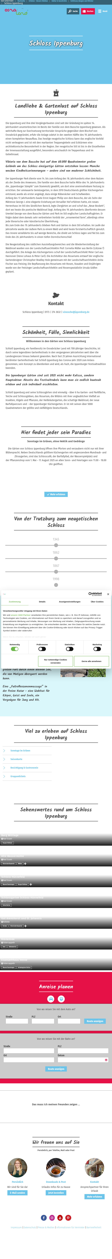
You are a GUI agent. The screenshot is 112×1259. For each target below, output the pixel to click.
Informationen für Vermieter (70, 1250)
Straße (9, 1039)
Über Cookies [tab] (97, 602)
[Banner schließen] (108, 594)
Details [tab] (42, 602)
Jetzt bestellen (56, 1215)
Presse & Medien (46, 1250)
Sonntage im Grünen (20, 773)
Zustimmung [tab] (15, 602)
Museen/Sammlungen (8, 907)
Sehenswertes (12, 969)
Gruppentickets (18, 799)
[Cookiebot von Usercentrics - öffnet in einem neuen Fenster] (90, 594)
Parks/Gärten (6, 928)
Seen (4, 969)
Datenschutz (30, 1250)
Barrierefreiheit (93, 1250)
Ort (59, 1039)
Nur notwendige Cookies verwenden (55, 661)
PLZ (33, 1039)
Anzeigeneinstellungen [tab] (69, 602)
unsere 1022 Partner (21, 615)
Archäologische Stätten (24, 990)
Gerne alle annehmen (91, 661)
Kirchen (5, 949)
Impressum (16, 1250)
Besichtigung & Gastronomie (24, 790)
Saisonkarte (16, 781)
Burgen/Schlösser (7, 865)
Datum (61, 1078)
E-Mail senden (17, 1215)
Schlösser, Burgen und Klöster (19, 3)
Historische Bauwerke (9, 886)
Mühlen (20, 886)
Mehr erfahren (56, 494)
